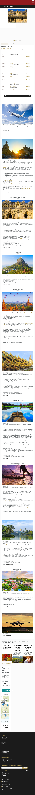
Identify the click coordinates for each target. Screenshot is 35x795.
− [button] (2, 699)
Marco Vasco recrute (4, 762)
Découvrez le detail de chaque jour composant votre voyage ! (17, 95)
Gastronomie (3, 743)
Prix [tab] (22, 43)
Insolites (2, 739)
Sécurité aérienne (4, 752)
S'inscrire (25, 767)
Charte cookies (5, 781)
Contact (3, 789)
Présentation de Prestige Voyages (6, 759)
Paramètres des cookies (6, 783)
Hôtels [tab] (14, 43)
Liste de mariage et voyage (7, 788)
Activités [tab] (10, 43)
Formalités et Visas (4, 750)
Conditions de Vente (6, 778)
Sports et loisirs (3, 742)
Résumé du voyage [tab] (4, 43)
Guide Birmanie (3, 754)
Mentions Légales (5, 779)
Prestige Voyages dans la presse (6, 761)
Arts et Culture (3, 738)
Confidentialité (5, 786)
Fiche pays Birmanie (4, 747)
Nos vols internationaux (5, 751)
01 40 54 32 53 (6, 726)
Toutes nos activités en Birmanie (6, 737)
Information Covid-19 (6, 784)
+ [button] (2, 697)
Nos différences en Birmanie (5, 760)
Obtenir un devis (6, 690)
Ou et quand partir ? (4, 753)
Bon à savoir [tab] (18, 43)
